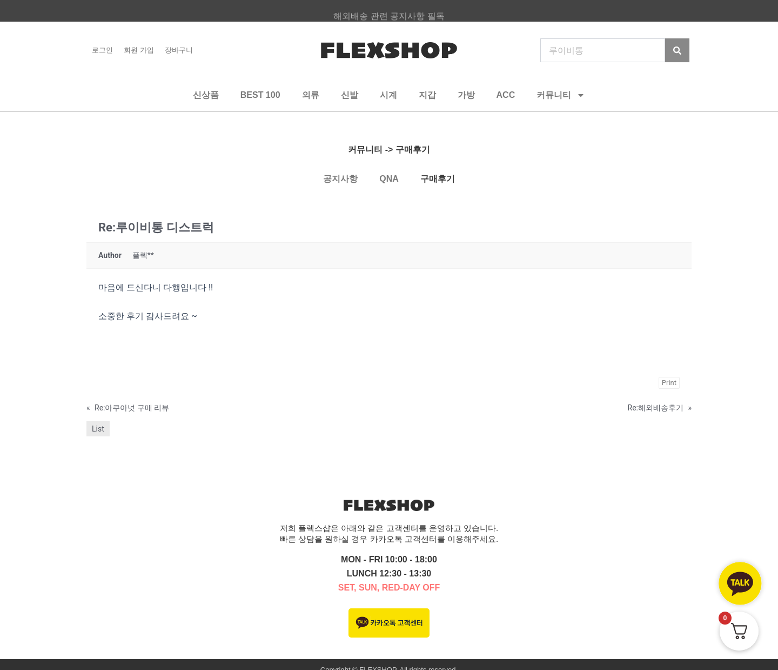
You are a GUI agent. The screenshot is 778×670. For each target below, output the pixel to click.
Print (669, 383)
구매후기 (437, 178)
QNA (389, 178)
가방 (466, 94)
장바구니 (179, 50)
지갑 (427, 94)
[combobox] (602, 50)
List (98, 428)
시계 (388, 94)
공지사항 (340, 178)
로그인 (102, 50)
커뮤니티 (560, 95)
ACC (506, 94)
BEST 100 (260, 94)
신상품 (206, 94)
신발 (349, 94)
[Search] (677, 50)
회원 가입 (139, 50)
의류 (310, 94)
